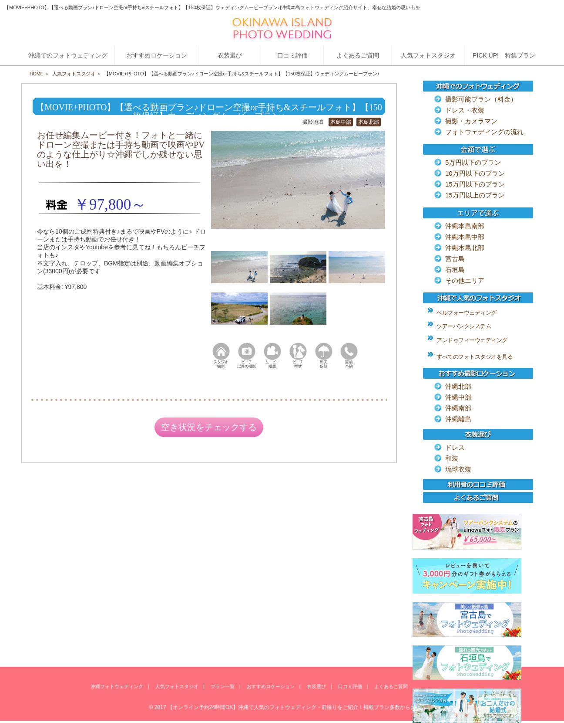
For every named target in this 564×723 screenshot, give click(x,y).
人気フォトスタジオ (74, 73)
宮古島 (455, 258)
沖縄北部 (458, 386)
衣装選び (316, 686)
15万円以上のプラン (475, 195)
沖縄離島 (458, 419)
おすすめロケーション (271, 686)
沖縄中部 (458, 397)
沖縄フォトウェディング (117, 686)
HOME (37, 73)
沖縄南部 (458, 408)
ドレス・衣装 (464, 110)
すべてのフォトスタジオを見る (474, 356)
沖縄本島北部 (464, 247)
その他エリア (464, 280)
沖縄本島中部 (464, 237)
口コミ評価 (350, 686)
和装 (451, 458)
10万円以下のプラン (475, 173)
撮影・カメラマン (471, 121)
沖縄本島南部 (464, 226)
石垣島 (455, 269)
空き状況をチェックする (209, 428)
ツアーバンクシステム (463, 326)
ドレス (455, 447)
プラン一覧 (223, 686)
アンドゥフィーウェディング (471, 340)
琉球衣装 (458, 469)
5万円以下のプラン (473, 162)
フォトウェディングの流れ (484, 132)
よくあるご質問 (391, 686)
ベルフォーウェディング (466, 312)
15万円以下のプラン (475, 184)
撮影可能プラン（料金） (481, 99)
